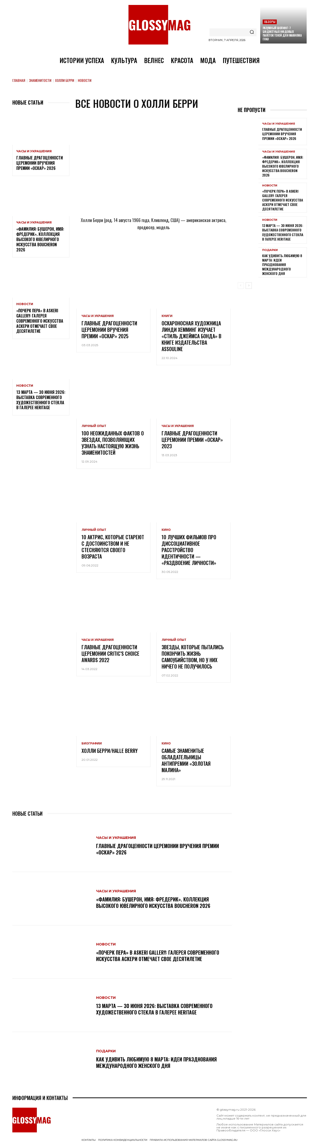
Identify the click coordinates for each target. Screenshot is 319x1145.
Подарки (106, 1051)
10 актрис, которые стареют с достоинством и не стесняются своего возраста (113, 546)
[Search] (251, 32)
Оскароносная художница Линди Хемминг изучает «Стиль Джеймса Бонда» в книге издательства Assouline (191, 336)
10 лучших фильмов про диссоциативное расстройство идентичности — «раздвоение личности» (189, 549)
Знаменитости (40, 80)
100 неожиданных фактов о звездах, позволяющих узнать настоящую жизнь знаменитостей (113, 442)
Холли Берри (64, 80)
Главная (18, 80)
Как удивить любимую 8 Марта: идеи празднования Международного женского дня (156, 1062)
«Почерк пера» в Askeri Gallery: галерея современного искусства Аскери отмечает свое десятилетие (39, 321)
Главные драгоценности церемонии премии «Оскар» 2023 (192, 439)
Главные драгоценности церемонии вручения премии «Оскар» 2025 (109, 329)
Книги (167, 315)
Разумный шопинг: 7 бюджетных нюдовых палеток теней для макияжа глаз (282, 33)
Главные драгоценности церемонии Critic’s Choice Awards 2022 (110, 653)
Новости (24, 304)
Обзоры (269, 22)
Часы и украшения (34, 151)
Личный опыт (94, 426)
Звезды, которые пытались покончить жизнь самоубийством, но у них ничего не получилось (193, 656)
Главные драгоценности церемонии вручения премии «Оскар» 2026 (39, 163)
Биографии (92, 743)
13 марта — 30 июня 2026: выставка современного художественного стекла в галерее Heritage (40, 399)
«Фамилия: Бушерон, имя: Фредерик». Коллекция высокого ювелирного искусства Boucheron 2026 (40, 239)
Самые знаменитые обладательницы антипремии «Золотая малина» (186, 760)
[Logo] (159, 25)
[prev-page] (241, 285)
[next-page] (249, 285)
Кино (166, 529)
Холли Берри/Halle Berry (110, 750)
